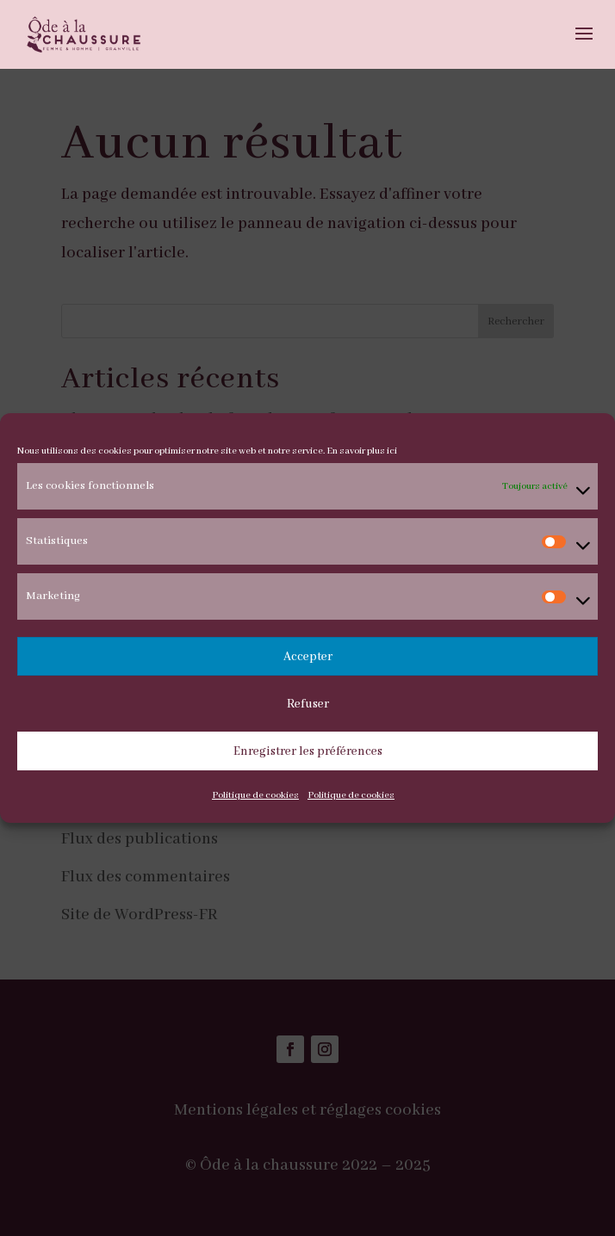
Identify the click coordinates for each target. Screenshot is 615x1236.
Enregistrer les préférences (307, 751)
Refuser (308, 704)
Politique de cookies (255, 795)
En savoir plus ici (361, 451)
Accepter (307, 656)
